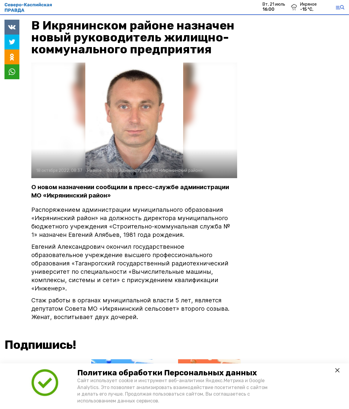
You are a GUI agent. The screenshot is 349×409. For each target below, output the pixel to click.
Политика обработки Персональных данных (167, 372)
